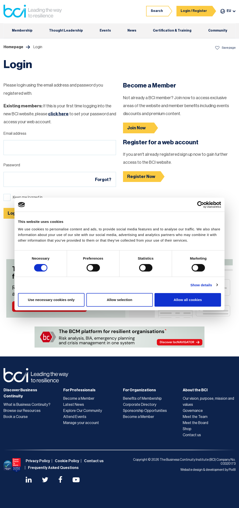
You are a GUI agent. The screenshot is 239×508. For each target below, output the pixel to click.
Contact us (192, 435)
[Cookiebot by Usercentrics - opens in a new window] (200, 204)
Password (12, 165)
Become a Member (78, 398)
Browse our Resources (22, 411)
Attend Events (74, 417)
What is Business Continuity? (27, 404)
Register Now (141, 176)
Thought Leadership (66, 30)
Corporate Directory (139, 404)
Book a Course (16, 417)
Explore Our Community (82, 411)
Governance (193, 411)
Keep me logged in (27, 197)
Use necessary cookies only (51, 300)
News (131, 30)
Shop (187, 429)
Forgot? (103, 180)
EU (229, 11)
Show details (201, 285)
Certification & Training (172, 30)
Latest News (73, 404)
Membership (22, 30)
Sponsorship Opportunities (145, 411)
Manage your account (81, 423)
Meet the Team (195, 417)
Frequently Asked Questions (53, 468)
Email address (15, 133)
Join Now (136, 128)
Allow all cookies (188, 300)
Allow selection (119, 300)
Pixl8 (232, 470)
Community (217, 30)
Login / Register (194, 11)
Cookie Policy (67, 461)
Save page (225, 47)
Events (105, 30)
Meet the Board (195, 423)
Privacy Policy (38, 461)
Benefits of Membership (142, 398)
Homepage (13, 47)
